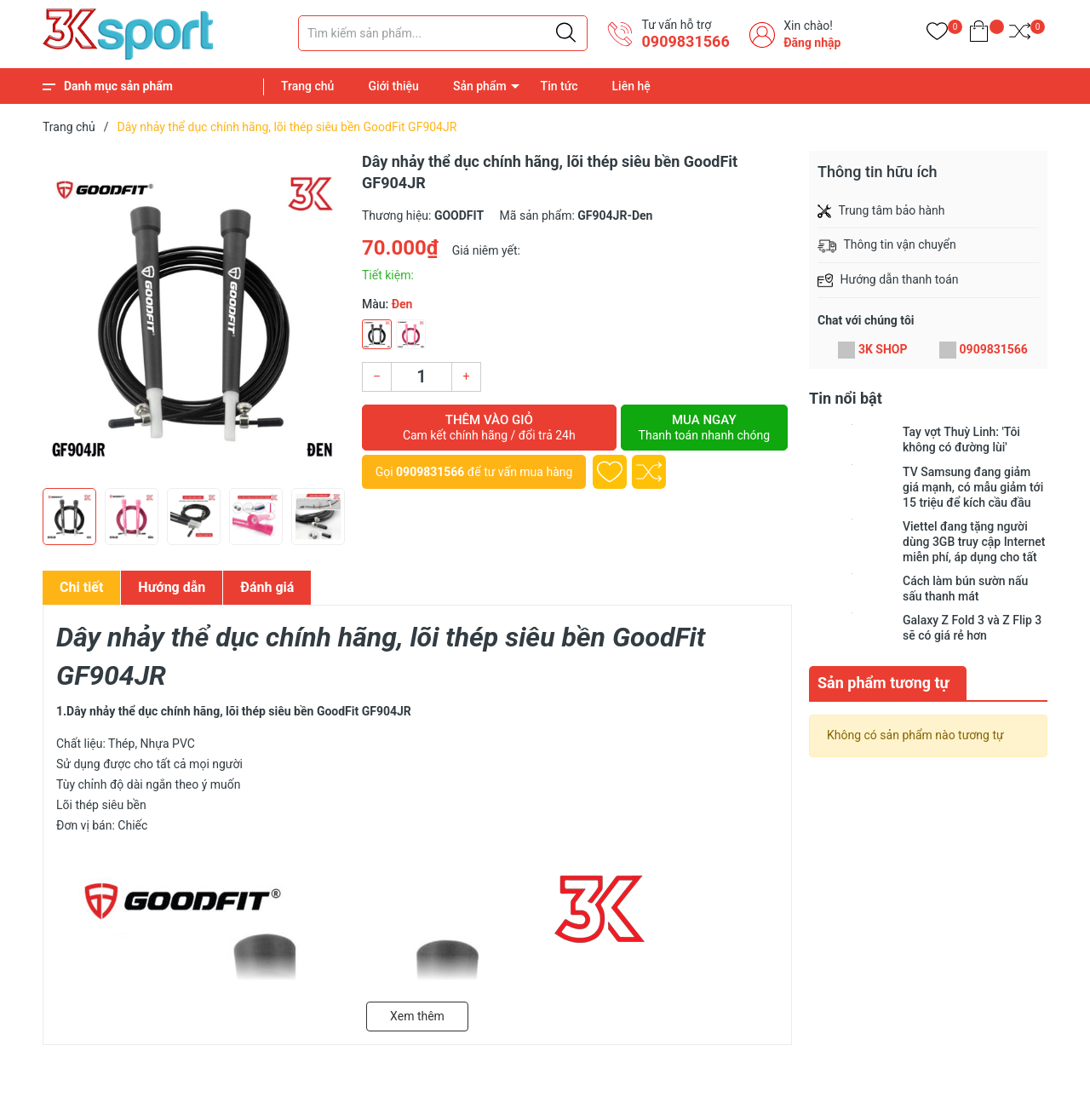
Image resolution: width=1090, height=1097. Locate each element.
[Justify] (566, 33)
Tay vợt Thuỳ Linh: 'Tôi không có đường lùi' (961, 439)
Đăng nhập (811, 42)
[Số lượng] (421, 377)
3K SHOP (883, 349)
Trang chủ (307, 86)
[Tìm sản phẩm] (443, 33)
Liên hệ (631, 86)
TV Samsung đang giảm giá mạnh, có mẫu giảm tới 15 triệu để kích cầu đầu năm (973, 487)
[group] (194, 315)
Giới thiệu (393, 86)
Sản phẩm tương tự (883, 683)
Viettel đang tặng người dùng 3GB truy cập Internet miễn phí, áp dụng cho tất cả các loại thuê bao (974, 542)
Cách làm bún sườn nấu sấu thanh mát (965, 588)
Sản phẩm (480, 86)
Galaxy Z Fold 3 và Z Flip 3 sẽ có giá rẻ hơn (972, 627)
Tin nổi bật (845, 398)
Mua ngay (704, 427)
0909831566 (685, 41)
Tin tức (559, 86)
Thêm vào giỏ (489, 427)
